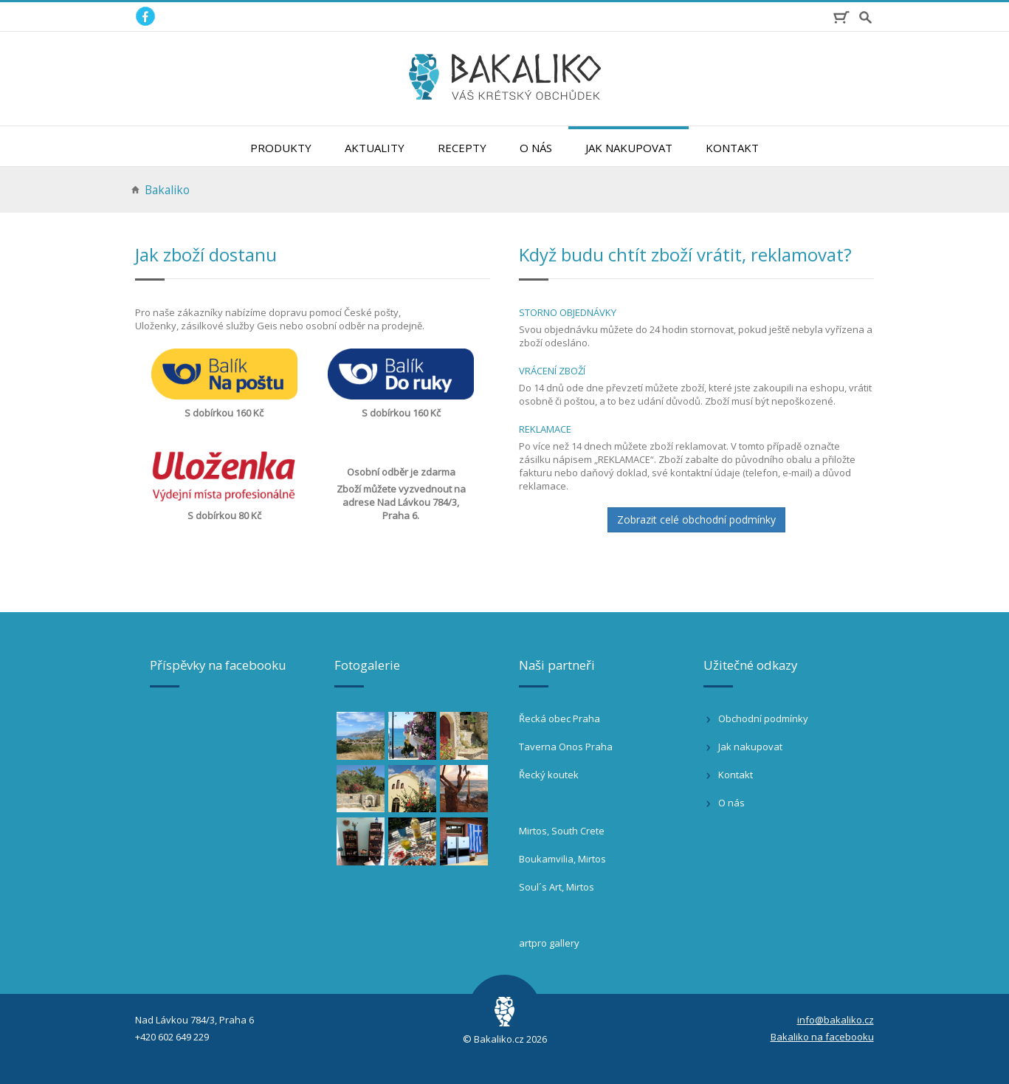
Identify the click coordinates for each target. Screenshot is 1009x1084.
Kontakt (732, 147)
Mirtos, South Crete (562, 830)
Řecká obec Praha (559, 718)
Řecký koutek (549, 774)
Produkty (280, 147)
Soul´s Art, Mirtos (556, 886)
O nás (536, 147)
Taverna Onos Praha (566, 746)
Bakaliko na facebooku (822, 1036)
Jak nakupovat (628, 147)
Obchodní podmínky (763, 718)
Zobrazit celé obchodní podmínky (696, 519)
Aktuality (374, 147)
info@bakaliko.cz (835, 1019)
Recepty (462, 147)
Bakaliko (167, 190)
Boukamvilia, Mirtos (562, 858)
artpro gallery (549, 943)
